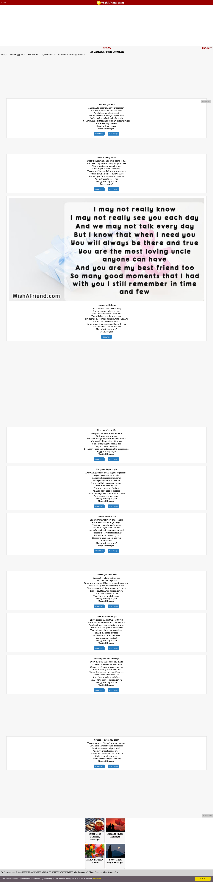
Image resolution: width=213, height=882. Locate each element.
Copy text (99, 134)
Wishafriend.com (8, 872)
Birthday (107, 47)
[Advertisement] (106, 25)
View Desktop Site (110, 872)
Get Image (113, 134)
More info (97, 879)
